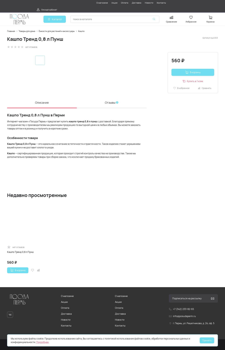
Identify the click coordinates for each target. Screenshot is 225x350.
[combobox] (115, 19)
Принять (207, 340)
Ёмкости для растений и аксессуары (57, 31)
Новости (65, 319)
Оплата (65, 307)
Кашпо (81, 31)
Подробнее (42, 342)
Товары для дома (27, 31)
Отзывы (111, 103)
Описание (42, 103)
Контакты (66, 325)
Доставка (66, 313)
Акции (64, 302)
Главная (11, 31)
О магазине (67, 296)
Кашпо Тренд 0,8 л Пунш (20, 251)
